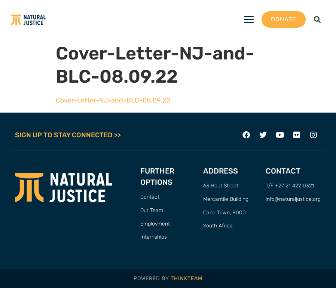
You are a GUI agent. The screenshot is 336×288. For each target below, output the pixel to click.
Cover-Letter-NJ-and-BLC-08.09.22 (113, 100)
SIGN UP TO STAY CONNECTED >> (68, 135)
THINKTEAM (186, 278)
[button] (317, 19)
